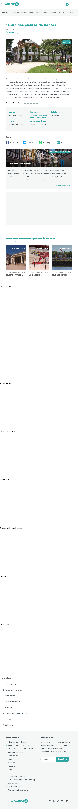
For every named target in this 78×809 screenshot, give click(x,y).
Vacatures (11, 766)
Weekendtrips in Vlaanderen (18, 790)
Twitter (28, 142)
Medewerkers (13, 756)
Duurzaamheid (13, 783)
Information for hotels (16, 752)
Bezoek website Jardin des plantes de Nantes (38, 116)
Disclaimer (11, 773)
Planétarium (8, 707)
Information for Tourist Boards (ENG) (21, 749)
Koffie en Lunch (41, 12)
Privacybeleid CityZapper (17, 776)
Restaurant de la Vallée (12, 690)
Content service (13, 759)
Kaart (66, 42)
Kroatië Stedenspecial (15, 786)
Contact (10, 769)
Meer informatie (62, 185)
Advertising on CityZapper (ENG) (19, 745)
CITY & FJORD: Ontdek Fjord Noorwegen (22, 780)
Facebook (12, 142)
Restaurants (63, 12)
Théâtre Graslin (9, 696)
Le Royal (7, 719)
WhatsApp (45, 142)
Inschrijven (62, 759)
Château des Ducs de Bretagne (15, 713)
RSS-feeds (11, 763)
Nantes (5, 12)
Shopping (53, 12)
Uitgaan (72, 12)
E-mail (61, 142)
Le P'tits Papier (9, 684)
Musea (31, 12)
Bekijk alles (10, 242)
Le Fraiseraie (8, 725)
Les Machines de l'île (11, 702)
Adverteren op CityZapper (17, 742)
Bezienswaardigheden (19, 12)
